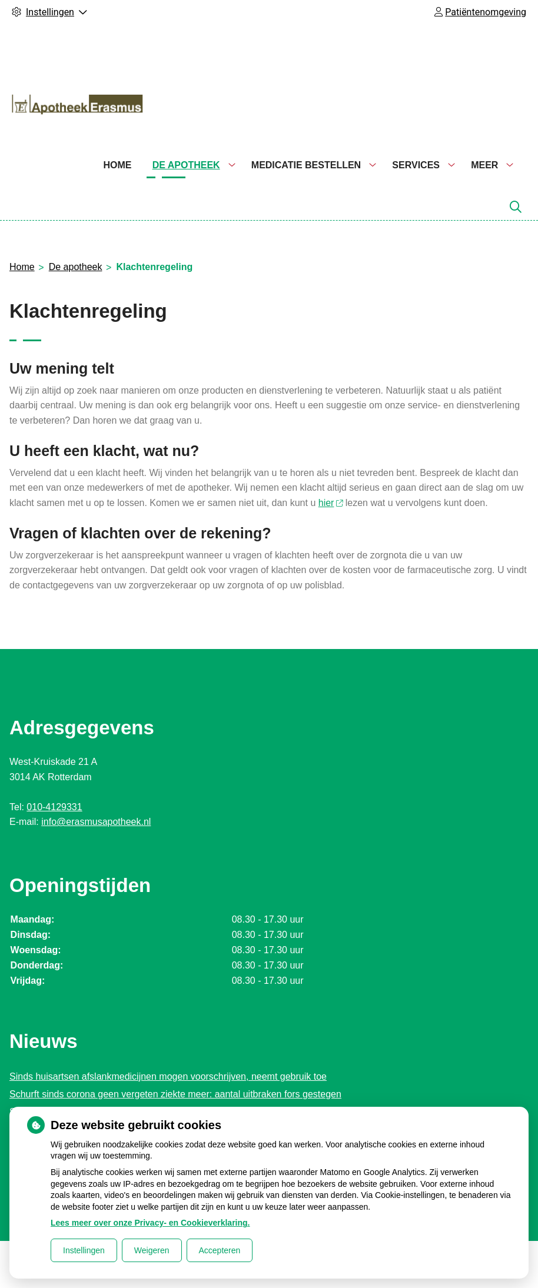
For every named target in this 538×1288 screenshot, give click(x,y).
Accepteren (220, 1250)
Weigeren (152, 1250)
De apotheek (186, 165)
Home (117, 165)
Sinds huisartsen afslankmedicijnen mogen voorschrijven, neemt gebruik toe (168, 1076)
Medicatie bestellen (306, 165)
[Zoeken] (516, 207)
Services (416, 165)
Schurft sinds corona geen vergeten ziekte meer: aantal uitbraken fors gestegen (175, 1094)
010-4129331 (54, 807)
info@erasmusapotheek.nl (96, 822)
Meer (484, 165)
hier (330, 503)
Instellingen (84, 1250)
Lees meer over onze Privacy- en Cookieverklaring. (150, 1222)
